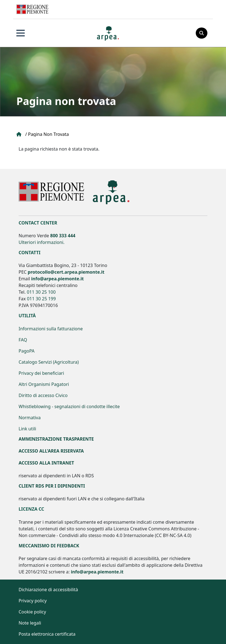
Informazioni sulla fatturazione (51, 329)
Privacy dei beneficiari (41, 373)
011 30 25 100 (41, 292)
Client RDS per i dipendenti (52, 486)
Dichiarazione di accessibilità (48, 589)
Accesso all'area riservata (51, 451)
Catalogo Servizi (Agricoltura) (49, 362)
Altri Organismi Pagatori (44, 384)
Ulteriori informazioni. (41, 242)
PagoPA (26, 351)
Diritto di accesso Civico (43, 395)
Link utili (27, 429)
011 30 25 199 (41, 299)
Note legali (30, 623)
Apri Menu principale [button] (20, 33)
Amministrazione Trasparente (56, 439)
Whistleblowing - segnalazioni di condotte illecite (69, 406)
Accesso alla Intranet (46, 463)
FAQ (23, 340)
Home (19, 134)
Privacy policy (33, 601)
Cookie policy (32, 612)
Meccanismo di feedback (49, 546)
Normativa (30, 418)
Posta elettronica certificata (47, 634)
